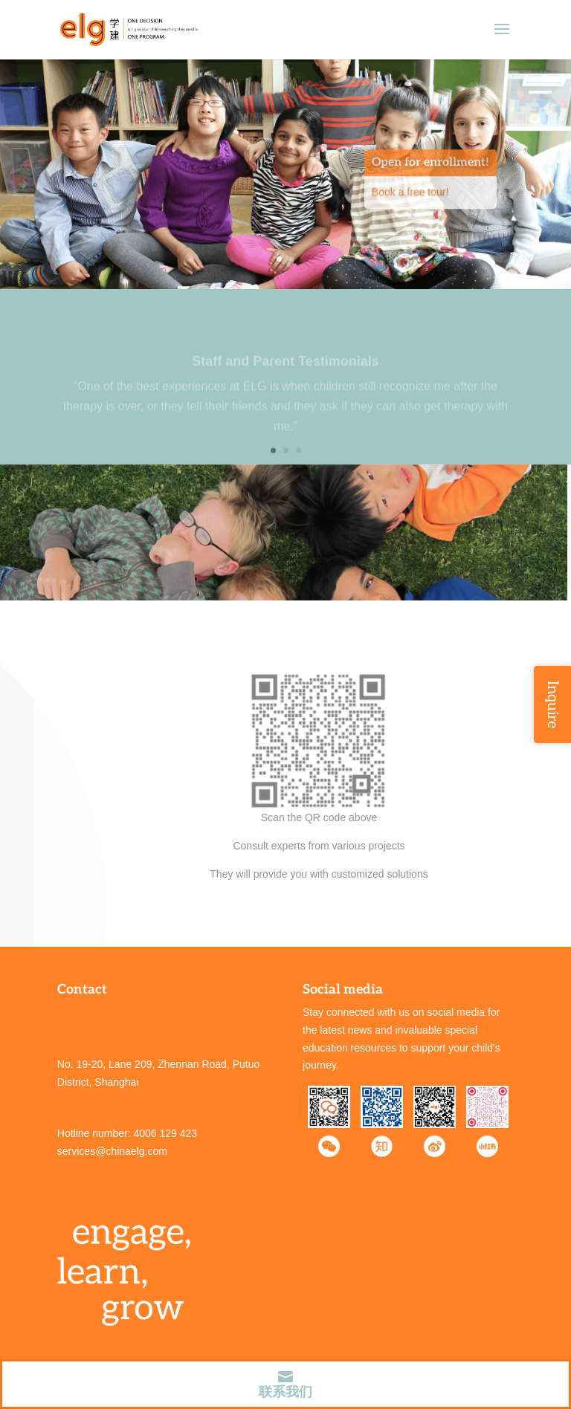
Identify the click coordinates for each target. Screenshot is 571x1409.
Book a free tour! (410, 200)
